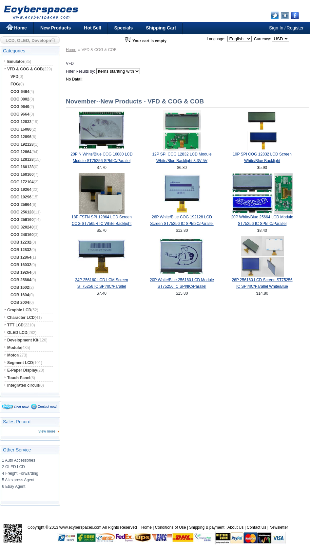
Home (20, 27)
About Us (235, 527)
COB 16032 (20, 265)
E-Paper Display (22, 370)
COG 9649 (19, 106)
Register (295, 27)
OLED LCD (17, 332)
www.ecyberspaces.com (80, 527)
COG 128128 (22, 159)
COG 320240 (22, 227)
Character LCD (21, 317)
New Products (55, 27)
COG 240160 (22, 234)
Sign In (276, 27)
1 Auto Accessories (18, 460)
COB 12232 (20, 242)
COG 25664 (20, 204)
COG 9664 (19, 114)
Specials (123, 27)
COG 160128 (22, 167)
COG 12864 (20, 152)
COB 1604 (19, 295)
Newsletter (278, 527)
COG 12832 (20, 121)
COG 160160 (22, 174)
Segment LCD (20, 362)
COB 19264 (20, 272)
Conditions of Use (170, 527)
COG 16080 (20, 129)
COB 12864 (20, 257)
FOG (14, 84)
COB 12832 (20, 250)
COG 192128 (22, 144)
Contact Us (256, 527)
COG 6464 (19, 91)
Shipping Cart (161, 27)
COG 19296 (20, 197)
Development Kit (22, 340)
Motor (12, 355)
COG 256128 (22, 212)
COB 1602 (19, 287)
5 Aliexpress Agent (18, 480)
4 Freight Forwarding (20, 473)
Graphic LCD (19, 310)
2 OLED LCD (13, 467)
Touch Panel (18, 378)
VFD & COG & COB (25, 69)
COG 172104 (22, 182)
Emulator (15, 61)
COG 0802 (19, 99)
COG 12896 (20, 137)
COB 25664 (20, 280)
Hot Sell (92, 27)
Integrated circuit (23, 385)
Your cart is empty (149, 41)
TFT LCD (15, 325)
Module (14, 347)
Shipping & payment (206, 527)
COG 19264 (20, 189)
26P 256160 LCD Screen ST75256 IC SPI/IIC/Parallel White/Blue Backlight (262, 286)
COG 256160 (22, 219)
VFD (14, 76)
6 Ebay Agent (13, 486)
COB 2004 (19, 302)
